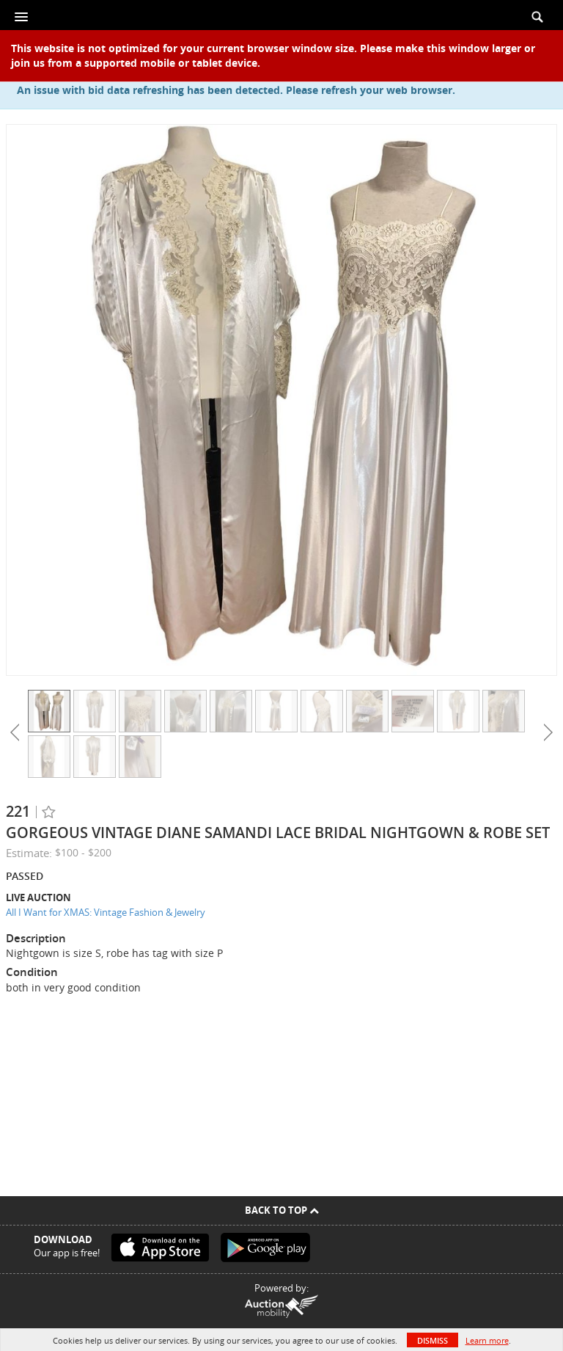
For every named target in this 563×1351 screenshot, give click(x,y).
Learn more (487, 1340)
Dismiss (432, 1340)
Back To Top (282, 1210)
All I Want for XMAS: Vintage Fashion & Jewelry (105, 912)
